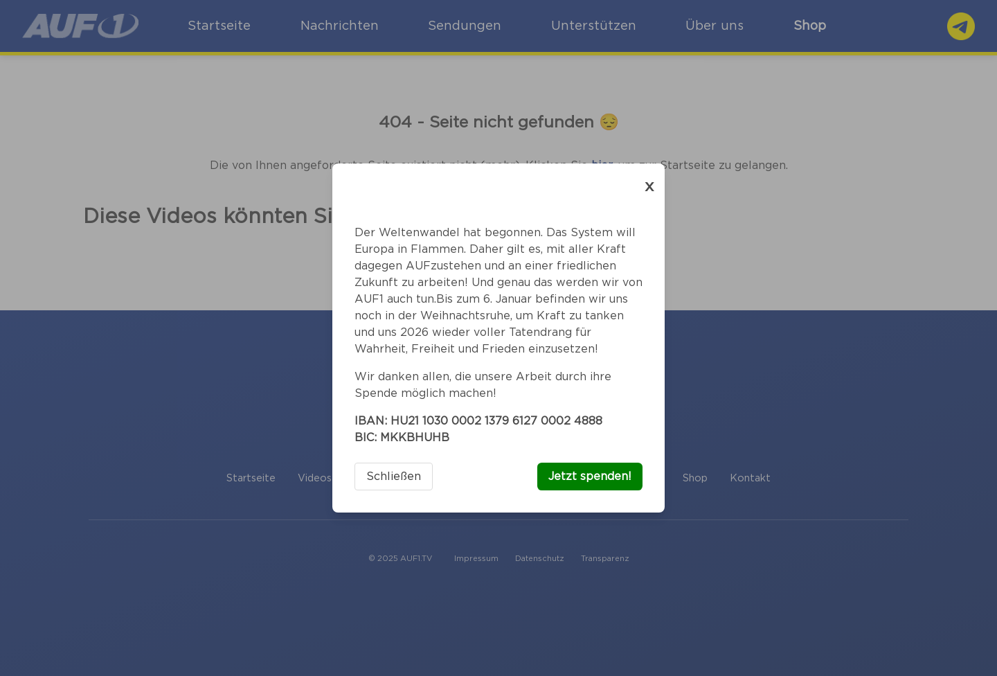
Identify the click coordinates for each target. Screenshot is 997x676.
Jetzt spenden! (589, 476)
